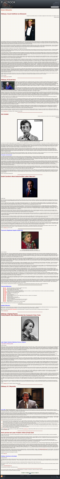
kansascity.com (6, 310)
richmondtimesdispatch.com (8, 465)
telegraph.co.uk (6, 76)
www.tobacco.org (25, 428)
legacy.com (5, 453)
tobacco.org (5, 428)
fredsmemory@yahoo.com (43, 449)
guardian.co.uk (6, 383)
